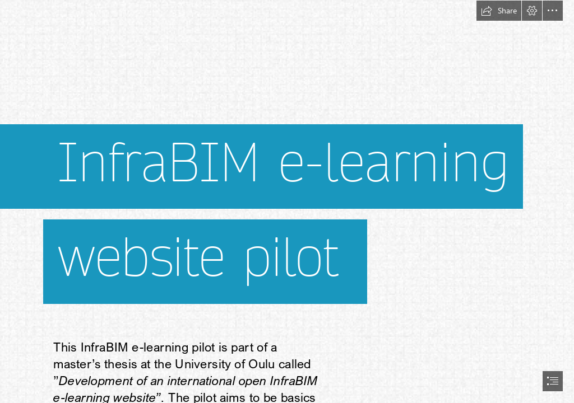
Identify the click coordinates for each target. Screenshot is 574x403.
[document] (287, 201)
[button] (498, 11)
